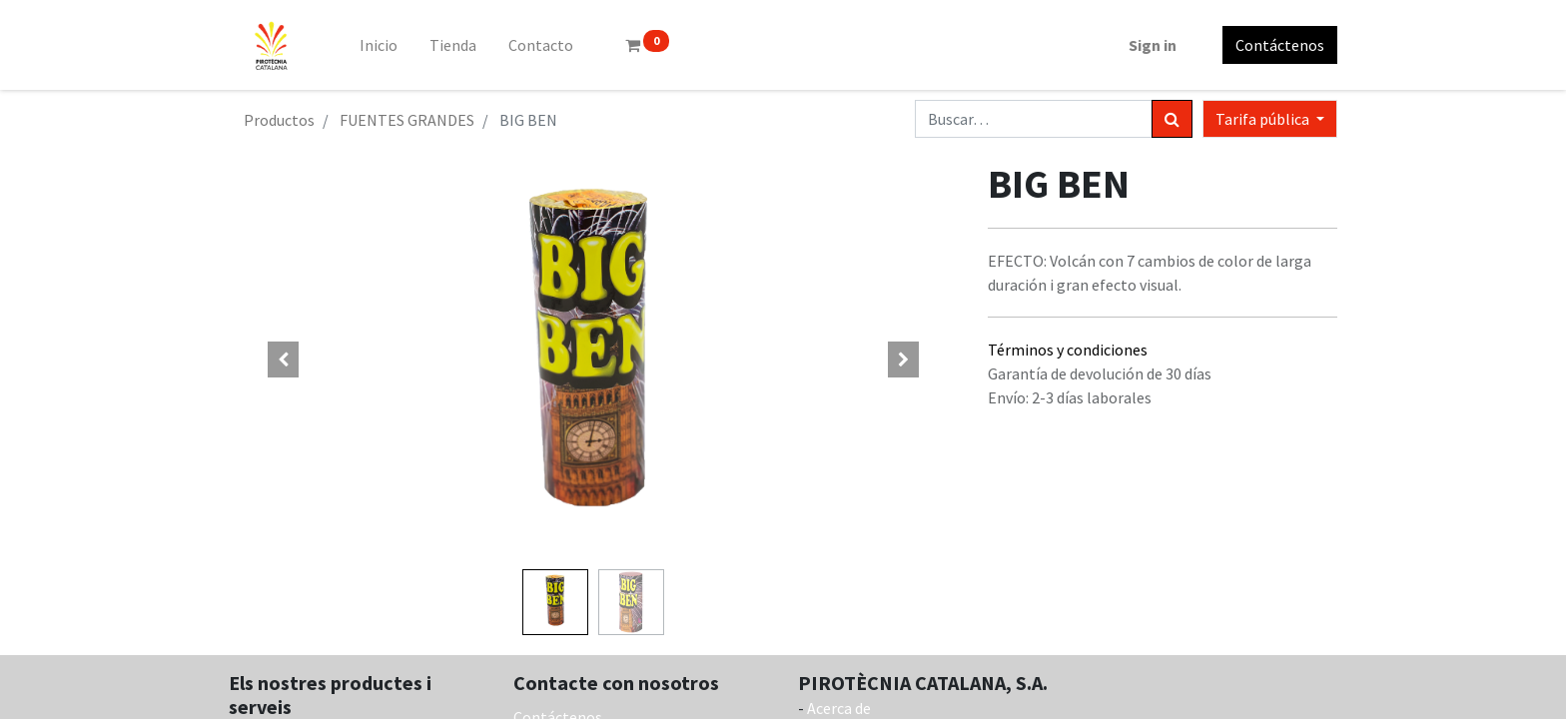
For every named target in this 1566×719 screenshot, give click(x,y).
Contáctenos (1279, 45)
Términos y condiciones (1068, 350)
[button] (284, 359)
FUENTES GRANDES (407, 120)
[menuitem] (378, 45)
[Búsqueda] (1172, 119)
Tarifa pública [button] (1263, 119)
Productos (279, 120)
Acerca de (839, 708)
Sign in (1152, 45)
